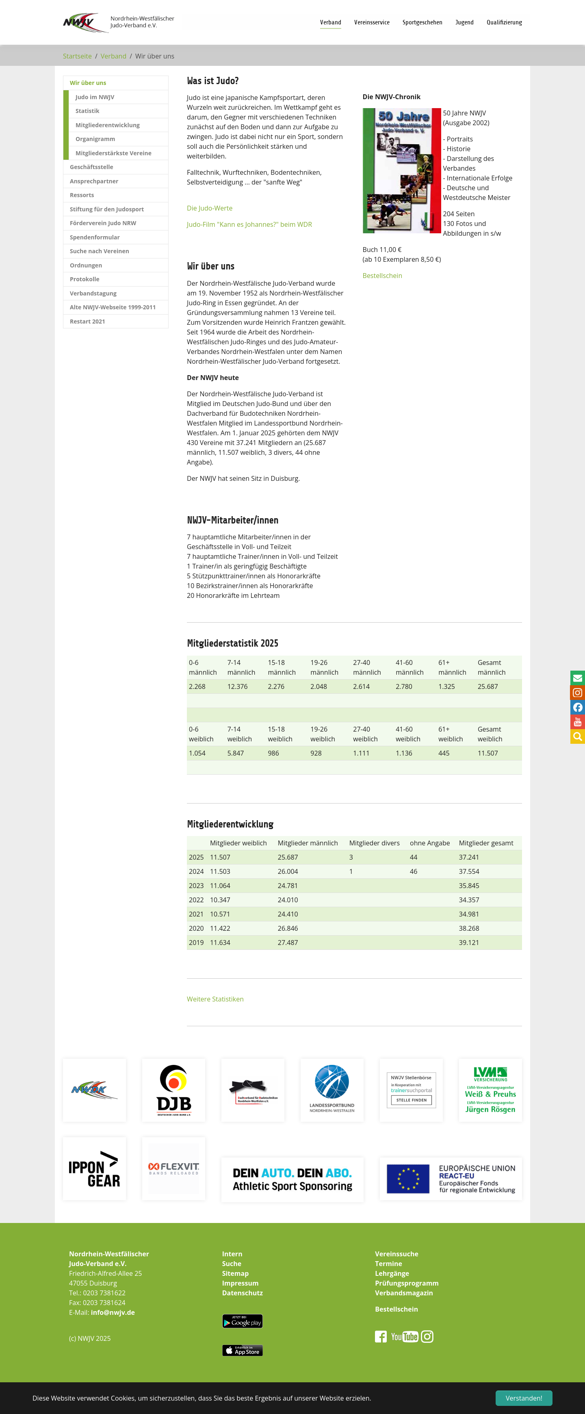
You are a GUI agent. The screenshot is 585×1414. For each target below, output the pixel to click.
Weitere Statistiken (215, 999)
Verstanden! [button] (524, 1398)
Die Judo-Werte (209, 208)
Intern (232, 1253)
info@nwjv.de (113, 1312)
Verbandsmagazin (404, 1292)
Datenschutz (242, 1292)
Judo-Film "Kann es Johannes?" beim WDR (249, 224)
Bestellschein (383, 275)
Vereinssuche (396, 1253)
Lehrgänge (392, 1273)
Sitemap (235, 1273)
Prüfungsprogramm (407, 1283)
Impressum (240, 1283)
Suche (232, 1263)
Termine (388, 1263)
